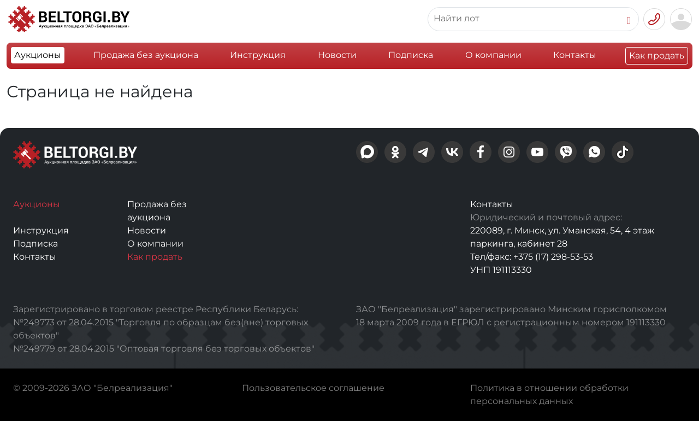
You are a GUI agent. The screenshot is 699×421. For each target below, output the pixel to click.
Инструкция (258, 55)
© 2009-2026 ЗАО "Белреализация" (93, 388)
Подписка (410, 55)
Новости (337, 55)
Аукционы (37, 55)
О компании (493, 55)
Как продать (656, 55)
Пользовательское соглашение (313, 388)
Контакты (574, 55)
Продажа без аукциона (145, 55)
